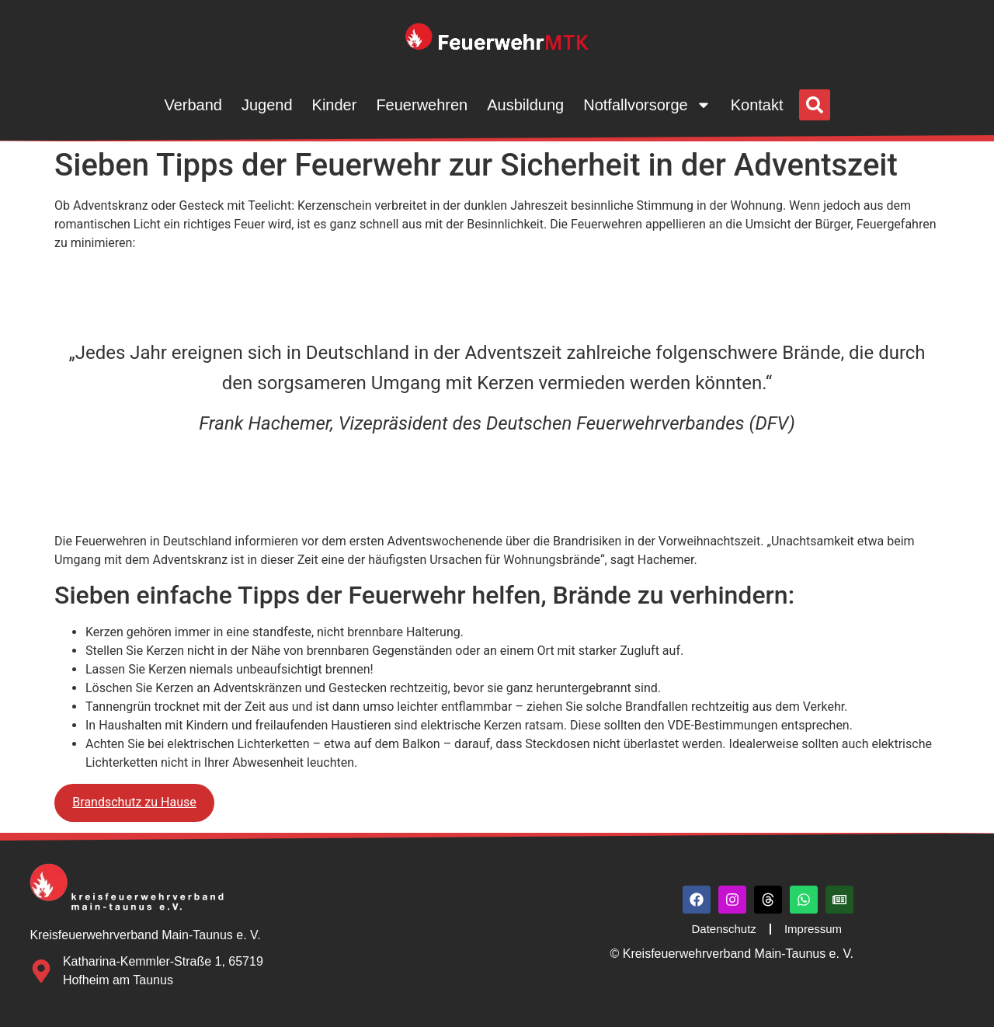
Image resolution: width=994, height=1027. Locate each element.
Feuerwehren (421, 104)
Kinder (334, 104)
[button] (814, 104)
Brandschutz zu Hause (134, 802)
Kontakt (757, 104)
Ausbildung (525, 104)
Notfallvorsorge (647, 105)
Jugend (267, 104)
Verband (193, 104)
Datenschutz (723, 928)
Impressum (813, 928)
